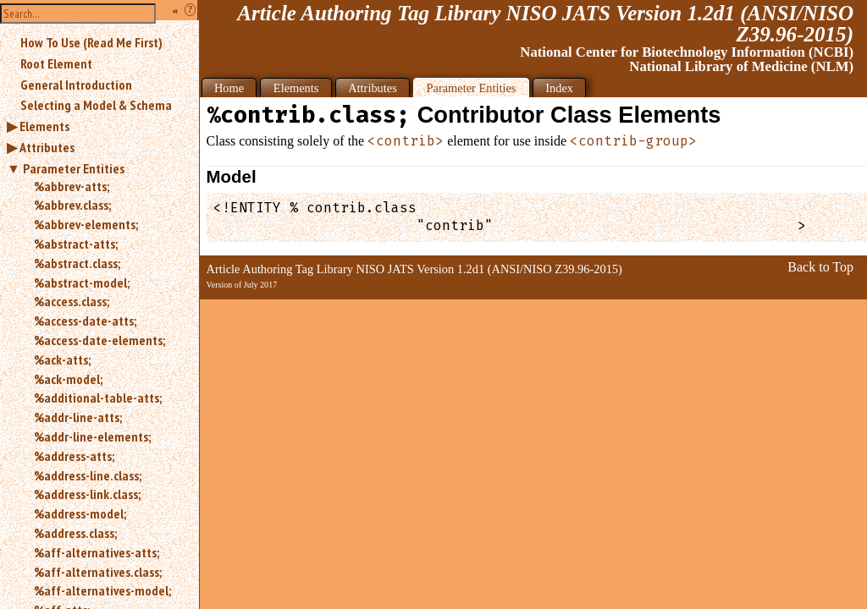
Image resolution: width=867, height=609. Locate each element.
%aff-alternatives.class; (98, 571)
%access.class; (71, 301)
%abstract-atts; (76, 243)
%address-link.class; (87, 494)
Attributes (47, 147)
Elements (44, 126)
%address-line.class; (87, 475)
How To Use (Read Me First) (91, 42)
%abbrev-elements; (86, 224)
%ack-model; (68, 378)
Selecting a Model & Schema (96, 104)
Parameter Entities (73, 168)
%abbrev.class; (72, 204)
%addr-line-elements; (92, 436)
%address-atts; (74, 455)
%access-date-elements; (99, 340)
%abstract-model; (82, 282)
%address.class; (75, 532)
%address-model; (80, 513)
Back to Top (820, 267)
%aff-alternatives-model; (102, 590)
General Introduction (76, 84)
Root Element (56, 63)
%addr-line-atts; (78, 417)
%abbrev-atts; (71, 186)
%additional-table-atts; (98, 397)
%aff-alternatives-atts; (96, 552)
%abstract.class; (77, 263)
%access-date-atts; (85, 320)
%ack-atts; (62, 359)
